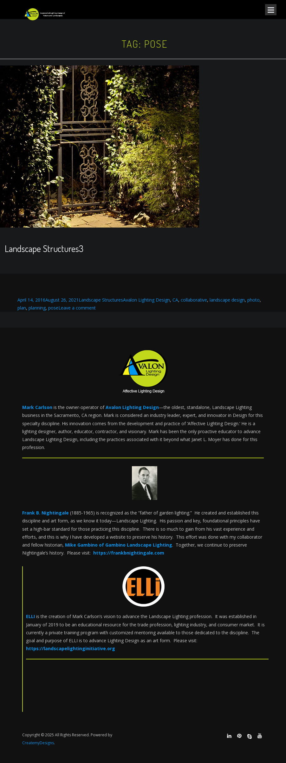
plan (21, 308)
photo (253, 300)
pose (53, 308)
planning (37, 308)
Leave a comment (77, 308)
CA (175, 300)
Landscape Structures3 (44, 248)
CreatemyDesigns (38, 743)
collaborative (194, 300)
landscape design (227, 300)
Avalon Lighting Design (146, 300)
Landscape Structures (101, 300)
